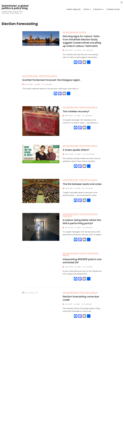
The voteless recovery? (76, 112)
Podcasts (97, 9)
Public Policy (67, 218)
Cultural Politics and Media (73, 336)
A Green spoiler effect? (76, 150)
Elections (82, 32)
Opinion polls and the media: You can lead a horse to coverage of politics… (82, 347)
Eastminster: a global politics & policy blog (15, 7)
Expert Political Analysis (48, 76)
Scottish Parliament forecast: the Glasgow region (51, 80)
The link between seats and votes (82, 185)
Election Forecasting (70, 32)
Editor (39, 85)
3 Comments (89, 155)
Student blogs (113, 9)
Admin (79, 50)
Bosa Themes (75, 438)
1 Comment (89, 189)
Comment (89, 50)
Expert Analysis (74, 9)
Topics (86, 9)
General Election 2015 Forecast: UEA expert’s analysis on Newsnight (81, 388)
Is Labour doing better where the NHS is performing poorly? (82, 223)
